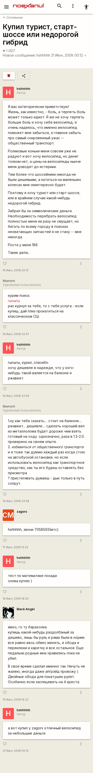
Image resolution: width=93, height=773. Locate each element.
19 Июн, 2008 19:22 (16, 699)
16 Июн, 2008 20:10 (16, 270)
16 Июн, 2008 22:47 (16, 334)
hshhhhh (43, 55)
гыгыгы (14, 301)
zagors (22, 511)
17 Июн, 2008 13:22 (15, 547)
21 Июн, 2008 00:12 (69, 55)
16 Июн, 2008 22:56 (16, 396)
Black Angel (25, 609)
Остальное (13, 17)
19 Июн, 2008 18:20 (16, 598)
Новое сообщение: (19, 55)
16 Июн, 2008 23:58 (16, 501)
